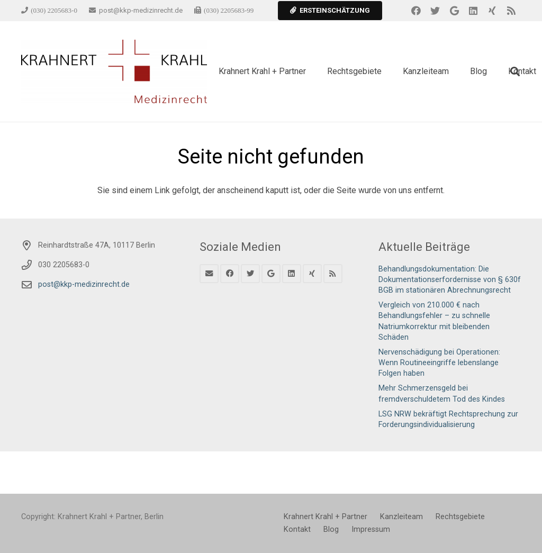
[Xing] (492, 10)
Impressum (370, 529)
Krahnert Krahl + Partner (325, 516)
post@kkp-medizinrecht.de (84, 284)
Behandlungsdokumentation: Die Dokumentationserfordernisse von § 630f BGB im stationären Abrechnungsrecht (449, 280)
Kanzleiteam (401, 516)
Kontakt (297, 529)
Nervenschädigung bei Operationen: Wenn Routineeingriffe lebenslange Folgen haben (439, 363)
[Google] (454, 10)
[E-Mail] (209, 273)
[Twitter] (435, 10)
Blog (331, 529)
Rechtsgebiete (460, 516)
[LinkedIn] (473, 10)
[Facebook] (416, 10)
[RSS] (511, 10)
